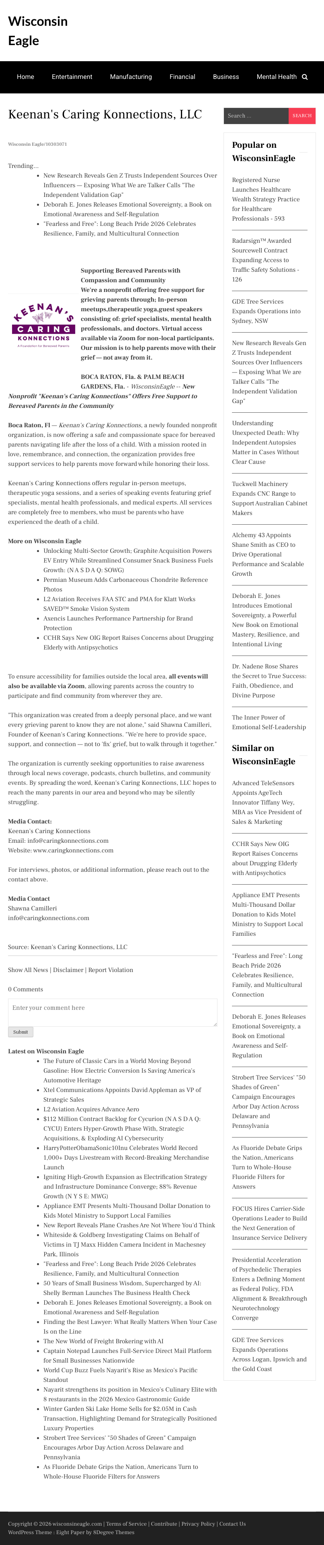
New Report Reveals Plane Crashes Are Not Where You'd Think (129, 1226)
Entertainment (72, 77)
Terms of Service (126, 1524)
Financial (182, 77)
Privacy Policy (198, 1524)
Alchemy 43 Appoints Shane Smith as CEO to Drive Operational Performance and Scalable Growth (268, 555)
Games (27, 108)
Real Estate (110, 108)
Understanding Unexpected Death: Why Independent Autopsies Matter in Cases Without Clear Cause (265, 443)
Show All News (28, 970)
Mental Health (277, 77)
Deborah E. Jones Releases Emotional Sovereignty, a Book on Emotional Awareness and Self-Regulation (269, 1036)
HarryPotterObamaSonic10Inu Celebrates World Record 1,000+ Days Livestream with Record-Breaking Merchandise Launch (126, 1158)
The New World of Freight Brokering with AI (103, 1342)
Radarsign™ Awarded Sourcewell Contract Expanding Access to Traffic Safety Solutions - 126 (265, 260)
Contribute (164, 1524)
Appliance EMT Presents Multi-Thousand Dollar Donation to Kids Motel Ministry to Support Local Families (267, 914)
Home (25, 77)
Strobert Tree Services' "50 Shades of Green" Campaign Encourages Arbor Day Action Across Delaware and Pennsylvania (119, 1448)
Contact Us (232, 1524)
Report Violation (110, 970)
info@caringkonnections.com (68, 841)
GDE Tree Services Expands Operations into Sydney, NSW (266, 311)
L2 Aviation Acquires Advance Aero (91, 1110)
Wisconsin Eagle (38, 30)
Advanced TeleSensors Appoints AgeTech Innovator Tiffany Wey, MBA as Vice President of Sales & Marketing (266, 803)
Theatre (66, 108)
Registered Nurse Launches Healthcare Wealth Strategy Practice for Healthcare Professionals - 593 (266, 199)
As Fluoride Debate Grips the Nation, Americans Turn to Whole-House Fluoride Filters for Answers (267, 1167)
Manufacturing (131, 77)
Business (226, 77)
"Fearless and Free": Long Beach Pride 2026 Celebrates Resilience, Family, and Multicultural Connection (267, 975)
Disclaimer (68, 970)
